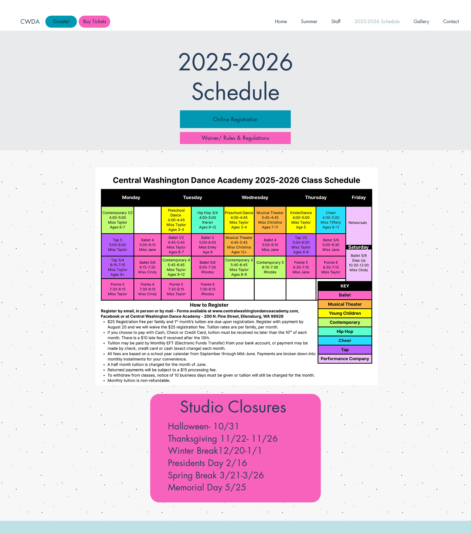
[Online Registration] (235, 119)
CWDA (30, 22)
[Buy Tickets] (94, 22)
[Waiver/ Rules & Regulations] (235, 138)
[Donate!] (61, 22)
